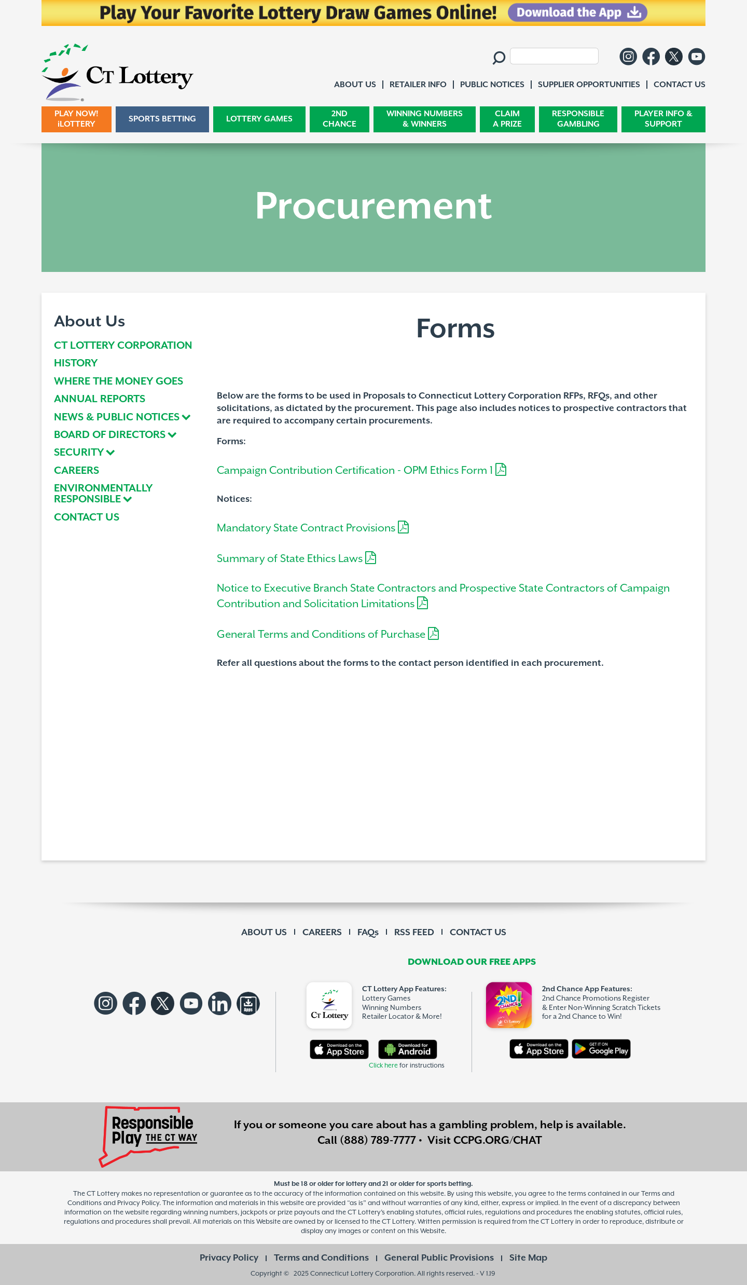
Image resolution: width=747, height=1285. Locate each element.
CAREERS (76, 471)
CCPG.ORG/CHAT (497, 1140)
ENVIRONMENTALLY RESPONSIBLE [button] (103, 494)
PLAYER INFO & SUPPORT (663, 119)
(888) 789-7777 (378, 1140)
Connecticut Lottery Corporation (362, 1273)
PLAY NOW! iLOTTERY (76, 119)
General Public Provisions (439, 1258)
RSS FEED (414, 932)
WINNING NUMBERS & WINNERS (424, 119)
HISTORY (76, 364)
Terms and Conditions (321, 1258)
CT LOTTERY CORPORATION (123, 346)
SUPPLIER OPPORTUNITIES (589, 85)
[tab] (128, 418)
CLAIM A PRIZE (507, 119)
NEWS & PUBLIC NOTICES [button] (116, 418)
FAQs (368, 932)
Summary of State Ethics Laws (296, 559)
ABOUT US (264, 932)
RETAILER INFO (418, 85)
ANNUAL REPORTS (99, 399)
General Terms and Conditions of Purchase (328, 634)
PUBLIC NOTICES (492, 85)
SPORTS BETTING (162, 119)
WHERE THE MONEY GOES (118, 382)
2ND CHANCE (339, 119)
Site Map (528, 1258)
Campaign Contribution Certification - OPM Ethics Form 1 (361, 470)
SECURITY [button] (79, 453)
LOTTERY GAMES (259, 119)
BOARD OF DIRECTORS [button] (109, 435)
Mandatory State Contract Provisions (313, 528)
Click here (383, 1066)
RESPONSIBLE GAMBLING (578, 119)
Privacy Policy (229, 1258)
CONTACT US (86, 518)
